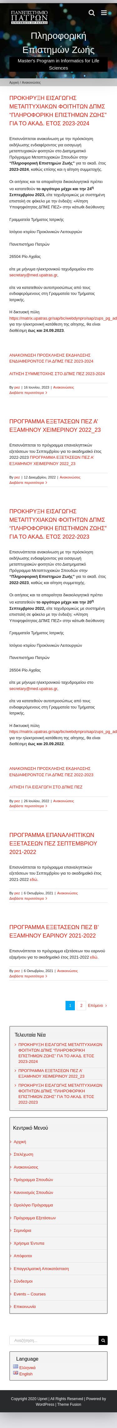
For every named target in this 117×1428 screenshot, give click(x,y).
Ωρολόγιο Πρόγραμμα (33, 1205)
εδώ (33, 879)
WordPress (45, 1404)
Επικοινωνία (25, 1306)
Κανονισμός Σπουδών (33, 1192)
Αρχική (20, 1141)
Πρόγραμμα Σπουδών (33, 1179)
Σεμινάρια (22, 1230)
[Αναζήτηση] (103, 1340)
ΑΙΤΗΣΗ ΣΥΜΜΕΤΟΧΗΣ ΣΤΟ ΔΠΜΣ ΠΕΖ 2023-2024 (57, 373)
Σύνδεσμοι (23, 1281)
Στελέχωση (23, 1154)
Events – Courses (30, 1294)
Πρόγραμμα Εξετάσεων (35, 1218)
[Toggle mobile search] (92, 12)
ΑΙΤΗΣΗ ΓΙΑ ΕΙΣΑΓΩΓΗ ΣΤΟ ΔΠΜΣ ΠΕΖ (45, 787)
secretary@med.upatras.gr (33, 275)
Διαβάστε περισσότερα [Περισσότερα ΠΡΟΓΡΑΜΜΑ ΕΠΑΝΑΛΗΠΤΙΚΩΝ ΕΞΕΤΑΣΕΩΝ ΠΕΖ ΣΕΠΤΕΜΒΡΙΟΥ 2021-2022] (26, 898)
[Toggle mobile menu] (104, 12)
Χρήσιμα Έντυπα (29, 1243)
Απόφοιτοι (23, 1255)
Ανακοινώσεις (63, 387)
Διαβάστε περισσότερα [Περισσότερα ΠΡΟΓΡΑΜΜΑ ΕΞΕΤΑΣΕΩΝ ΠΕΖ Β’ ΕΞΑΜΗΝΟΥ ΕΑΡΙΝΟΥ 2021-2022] (26, 976)
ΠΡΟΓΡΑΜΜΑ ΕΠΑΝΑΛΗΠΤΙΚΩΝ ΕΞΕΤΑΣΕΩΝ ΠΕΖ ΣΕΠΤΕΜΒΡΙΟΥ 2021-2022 (53, 843)
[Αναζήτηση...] (54, 1340)
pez (17, 387)
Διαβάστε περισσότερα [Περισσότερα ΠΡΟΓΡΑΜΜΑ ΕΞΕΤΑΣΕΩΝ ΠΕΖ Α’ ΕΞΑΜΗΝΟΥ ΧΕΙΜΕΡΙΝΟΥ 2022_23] (26, 482)
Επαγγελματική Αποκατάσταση (41, 1268)
